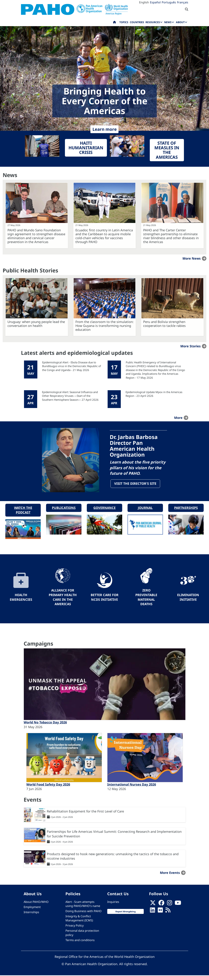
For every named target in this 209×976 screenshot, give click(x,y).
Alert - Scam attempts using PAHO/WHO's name (82, 904)
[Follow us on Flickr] (160, 912)
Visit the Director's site (135, 484)
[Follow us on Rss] (167, 912)
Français (182, 2)
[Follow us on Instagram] (169, 904)
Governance (104, 508)
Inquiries (113, 902)
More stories (190, 346)
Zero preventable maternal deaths (146, 598)
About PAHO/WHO (36, 902)
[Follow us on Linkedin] (152, 912)
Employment (32, 907)
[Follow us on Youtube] (178, 904)
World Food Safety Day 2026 (48, 785)
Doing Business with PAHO (83, 912)
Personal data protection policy (82, 933)
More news (191, 258)
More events (170, 873)
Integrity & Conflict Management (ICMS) (79, 919)
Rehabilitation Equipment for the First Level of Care (85, 812)
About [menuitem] (180, 22)
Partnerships (186, 508)
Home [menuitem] (114, 23)
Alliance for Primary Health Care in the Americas (63, 598)
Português (169, 2)
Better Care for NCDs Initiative (104, 597)
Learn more (104, 129)
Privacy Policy (74, 926)
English (144, 2)
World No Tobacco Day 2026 (45, 723)
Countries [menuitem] (137, 22)
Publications (64, 508)
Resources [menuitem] (152, 22)
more (178, 417)
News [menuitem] (167, 22)
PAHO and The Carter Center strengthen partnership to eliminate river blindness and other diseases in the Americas (171, 236)
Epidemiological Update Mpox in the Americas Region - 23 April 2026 (154, 394)
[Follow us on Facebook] (161, 904)
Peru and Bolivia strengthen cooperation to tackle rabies (164, 324)
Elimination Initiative (188, 597)
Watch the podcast (23, 510)
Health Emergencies (21, 597)
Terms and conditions (80, 941)
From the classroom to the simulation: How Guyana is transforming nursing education (104, 326)
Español (155, 2)
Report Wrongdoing (125, 912)
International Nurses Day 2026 (131, 785)
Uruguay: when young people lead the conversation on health (36, 324)
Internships (31, 913)
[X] (153, 904)
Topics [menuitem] (123, 22)
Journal (145, 508)
